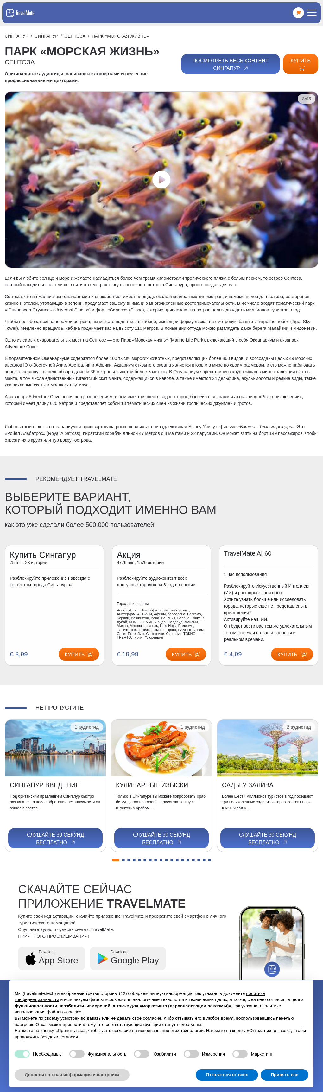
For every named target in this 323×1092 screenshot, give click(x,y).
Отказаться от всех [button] (227, 1074)
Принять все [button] (284, 1074)
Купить (301, 64)
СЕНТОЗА (75, 36)
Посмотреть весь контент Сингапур (231, 64)
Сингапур (16, 36)
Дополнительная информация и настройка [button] (72, 1074)
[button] (115, 860)
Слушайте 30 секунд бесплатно (55, 839)
